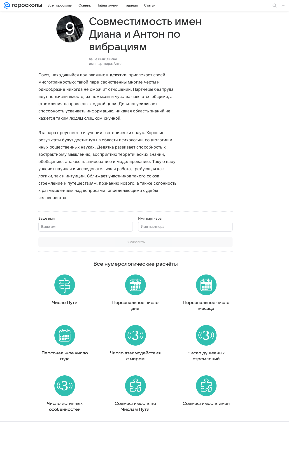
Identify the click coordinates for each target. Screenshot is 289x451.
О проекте (108, 443)
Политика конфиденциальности (260, 443)
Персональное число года (56, 356)
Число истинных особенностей (56, 417)
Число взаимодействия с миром (108, 359)
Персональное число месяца (161, 304)
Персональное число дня (108, 304)
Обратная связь (181, 443)
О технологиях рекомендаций (215, 443)
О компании (25, 443)
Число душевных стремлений (161, 359)
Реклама (43, 443)
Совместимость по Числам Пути (108, 414)
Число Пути (55, 301)
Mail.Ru (9, 443)
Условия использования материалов (143, 443)
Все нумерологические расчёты (108, 261)
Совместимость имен (161, 414)
